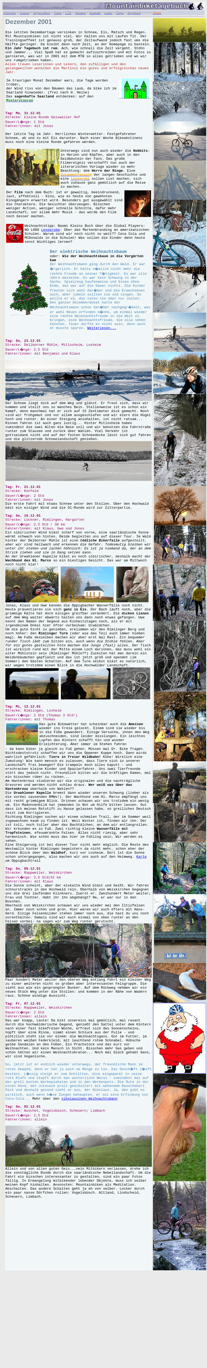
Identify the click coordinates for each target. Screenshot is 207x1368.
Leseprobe (50, 267)
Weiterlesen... (112, 379)
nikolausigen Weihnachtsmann (119, 1254)
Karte (141, 979)
